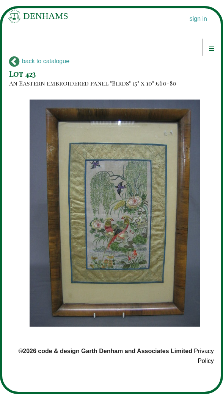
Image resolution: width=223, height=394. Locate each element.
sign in (198, 19)
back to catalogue (39, 61)
